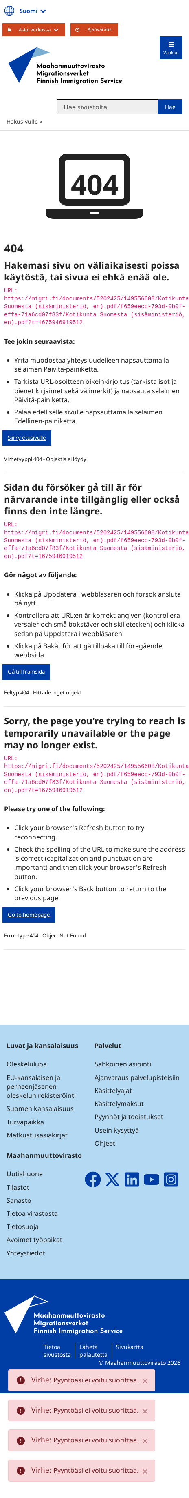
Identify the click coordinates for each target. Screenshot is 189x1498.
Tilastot (18, 1187)
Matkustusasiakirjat (37, 1135)
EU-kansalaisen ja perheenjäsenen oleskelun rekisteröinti (41, 1086)
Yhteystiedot (26, 1253)
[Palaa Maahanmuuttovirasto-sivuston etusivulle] (65, 65)
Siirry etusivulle (27, 437)
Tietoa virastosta (32, 1213)
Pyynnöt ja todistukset (128, 1116)
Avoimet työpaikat (34, 1239)
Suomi (33, 11)
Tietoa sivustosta (57, 1350)
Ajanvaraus (100, 29)
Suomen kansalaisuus (40, 1108)
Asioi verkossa (42, 29)
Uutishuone (25, 1173)
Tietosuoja (23, 1226)
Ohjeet (104, 1143)
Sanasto (19, 1200)
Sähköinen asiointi (122, 1064)
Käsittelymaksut (119, 1103)
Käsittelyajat (113, 1090)
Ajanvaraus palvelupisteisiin (137, 1077)
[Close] (145, 1381)
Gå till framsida (26, 671)
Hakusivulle (22, 121)
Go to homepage (29, 914)
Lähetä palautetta (93, 1350)
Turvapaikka (25, 1121)
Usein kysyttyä (117, 1130)
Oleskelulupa (27, 1064)
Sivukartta (129, 1347)
